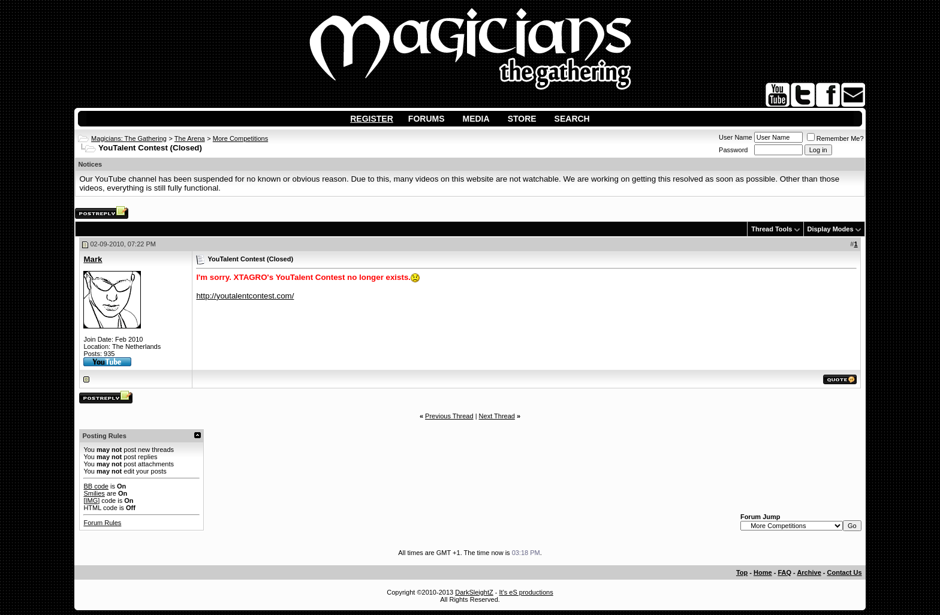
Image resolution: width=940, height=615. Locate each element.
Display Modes (831, 229)
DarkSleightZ (474, 592)
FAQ (784, 572)
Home (763, 572)
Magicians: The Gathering (129, 138)
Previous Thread (449, 416)
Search (572, 118)
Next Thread (497, 416)
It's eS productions (526, 592)
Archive (809, 572)
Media (476, 118)
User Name (735, 137)
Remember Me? (835, 138)
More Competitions (240, 138)
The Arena (189, 138)
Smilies (93, 493)
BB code (96, 486)
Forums (426, 118)
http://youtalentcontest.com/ (245, 295)
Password (733, 149)
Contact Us (844, 572)
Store (522, 118)
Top (742, 572)
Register (371, 118)
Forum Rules (102, 522)
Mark (92, 259)
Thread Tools (771, 229)
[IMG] (91, 500)
